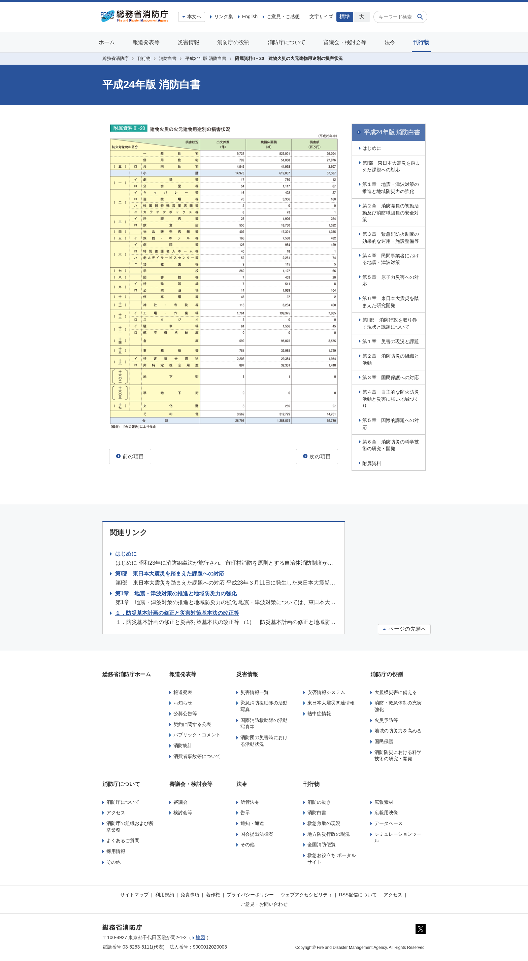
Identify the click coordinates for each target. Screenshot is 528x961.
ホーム (107, 42)
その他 (113, 861)
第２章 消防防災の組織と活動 (391, 359)
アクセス (115, 812)
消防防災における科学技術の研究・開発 (398, 755)
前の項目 (130, 456)
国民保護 (383, 740)
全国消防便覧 (321, 844)
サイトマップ (134, 894)
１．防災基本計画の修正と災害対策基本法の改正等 (177, 612)
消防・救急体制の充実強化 (398, 705)
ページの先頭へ (404, 628)
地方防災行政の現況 (328, 833)
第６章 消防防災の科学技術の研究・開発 (391, 444)
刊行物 (421, 42)
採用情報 (115, 850)
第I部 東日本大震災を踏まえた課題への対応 (392, 165)
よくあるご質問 (122, 839)
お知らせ (182, 702)
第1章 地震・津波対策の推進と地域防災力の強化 (176, 592)
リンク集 (223, 16)
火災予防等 (386, 719)
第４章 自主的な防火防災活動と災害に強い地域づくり (391, 398)
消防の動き (319, 801)
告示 (245, 812)
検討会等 (182, 812)
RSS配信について (358, 894)
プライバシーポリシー (250, 894)
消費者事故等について (197, 755)
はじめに (372, 147)
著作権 (213, 894)
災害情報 (188, 42)
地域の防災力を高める (398, 730)
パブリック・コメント (197, 734)
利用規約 (164, 894)
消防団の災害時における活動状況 (264, 740)
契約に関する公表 (192, 723)
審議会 (180, 801)
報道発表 (182, 691)
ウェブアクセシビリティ (306, 894)
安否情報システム (326, 691)
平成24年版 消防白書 (205, 58)
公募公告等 (185, 713)
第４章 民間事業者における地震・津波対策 (391, 258)
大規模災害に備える (395, 691)
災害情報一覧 (254, 691)
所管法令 (249, 801)
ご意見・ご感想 (283, 16)
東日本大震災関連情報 (331, 702)
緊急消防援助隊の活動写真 (264, 705)
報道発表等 (146, 42)
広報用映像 (386, 812)
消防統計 (182, 745)
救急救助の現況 (323, 822)
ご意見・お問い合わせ (264, 903)
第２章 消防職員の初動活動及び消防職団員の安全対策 (391, 212)
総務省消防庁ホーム (126, 673)
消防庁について (286, 42)
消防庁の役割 (233, 42)
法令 (390, 42)
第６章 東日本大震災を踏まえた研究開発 (391, 301)
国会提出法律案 (256, 833)
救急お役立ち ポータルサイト (331, 858)
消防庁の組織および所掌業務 (130, 826)
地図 (200, 936)
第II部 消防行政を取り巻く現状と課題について (390, 323)
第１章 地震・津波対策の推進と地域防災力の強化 (391, 187)
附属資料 (372, 462)
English (250, 16)
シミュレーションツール (398, 836)
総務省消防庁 (115, 58)
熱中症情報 (319, 713)
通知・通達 (252, 822)
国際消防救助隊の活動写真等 (264, 723)
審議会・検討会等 (344, 42)
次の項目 (317, 456)
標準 (344, 17)
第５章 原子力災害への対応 (391, 279)
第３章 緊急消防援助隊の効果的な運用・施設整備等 (391, 237)
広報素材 (383, 801)
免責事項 (189, 894)
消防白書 (167, 58)
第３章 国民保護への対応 (391, 376)
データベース (388, 822)
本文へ (194, 16)
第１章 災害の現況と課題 (391, 340)
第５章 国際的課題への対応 (391, 423)
